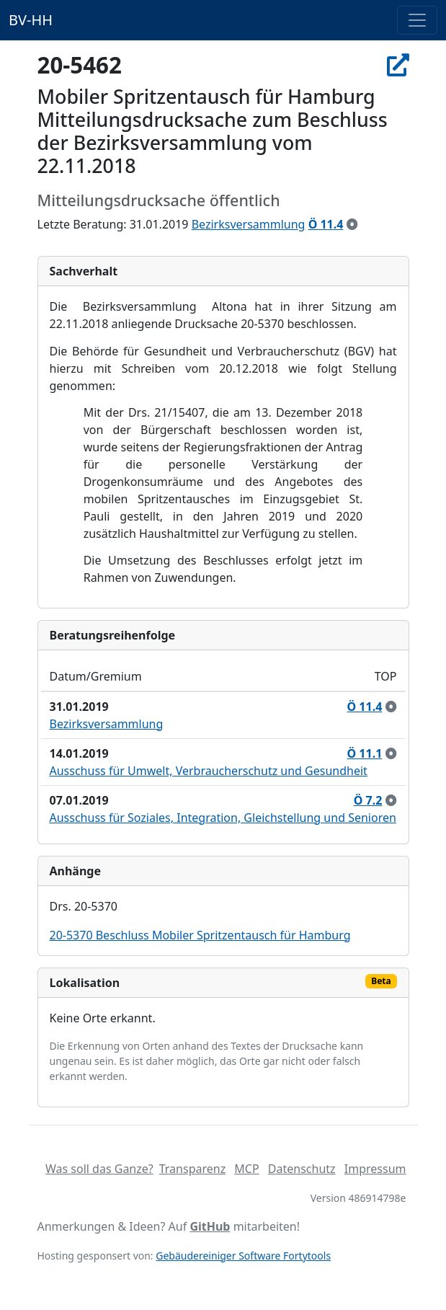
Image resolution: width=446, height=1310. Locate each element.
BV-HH (31, 20)
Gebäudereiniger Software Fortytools (243, 1255)
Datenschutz (302, 1169)
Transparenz (192, 1169)
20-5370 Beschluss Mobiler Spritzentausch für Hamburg (200, 935)
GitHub (209, 1226)
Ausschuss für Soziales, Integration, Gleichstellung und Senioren (223, 818)
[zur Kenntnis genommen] (352, 224)
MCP (246, 1169)
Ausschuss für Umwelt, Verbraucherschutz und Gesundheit (208, 771)
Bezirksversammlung (248, 224)
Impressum (375, 1169)
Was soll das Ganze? (99, 1169)
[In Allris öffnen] (398, 65)
